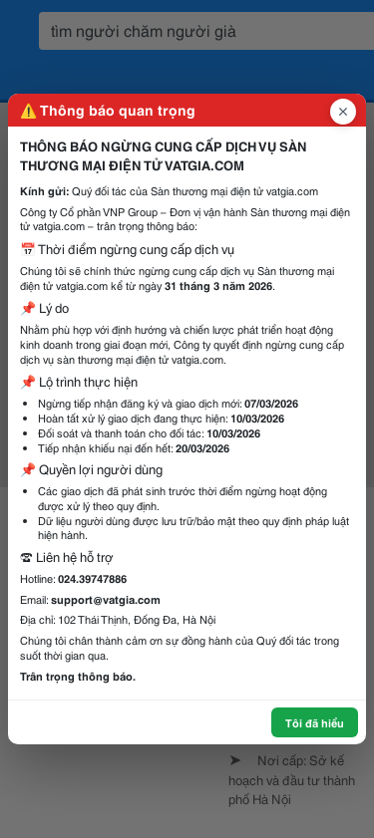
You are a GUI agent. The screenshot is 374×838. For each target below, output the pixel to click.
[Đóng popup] (343, 112)
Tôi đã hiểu (314, 722)
